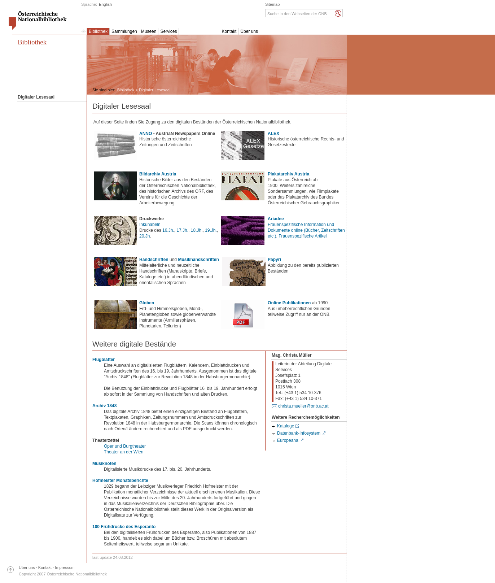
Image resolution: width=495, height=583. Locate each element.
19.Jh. (211, 230)
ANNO (145, 133)
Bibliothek (98, 31)
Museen (149, 31)
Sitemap (272, 4)
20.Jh (144, 236)
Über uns (249, 31)
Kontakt (229, 31)
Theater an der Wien (123, 451)
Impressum (64, 567)
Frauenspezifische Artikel (303, 236)
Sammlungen (124, 31)
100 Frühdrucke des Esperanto (123, 526)
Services (168, 31)
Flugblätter (103, 359)
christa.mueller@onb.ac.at (303, 406)
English (105, 4)
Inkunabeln (150, 224)
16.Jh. (168, 230)
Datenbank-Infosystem (298, 433)
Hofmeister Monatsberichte (120, 480)
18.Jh (196, 230)
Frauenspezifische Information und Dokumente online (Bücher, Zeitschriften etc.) (306, 230)
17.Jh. (182, 230)
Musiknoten (104, 463)
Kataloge (285, 425)
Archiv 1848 (104, 405)
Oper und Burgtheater (125, 446)
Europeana (287, 440)
